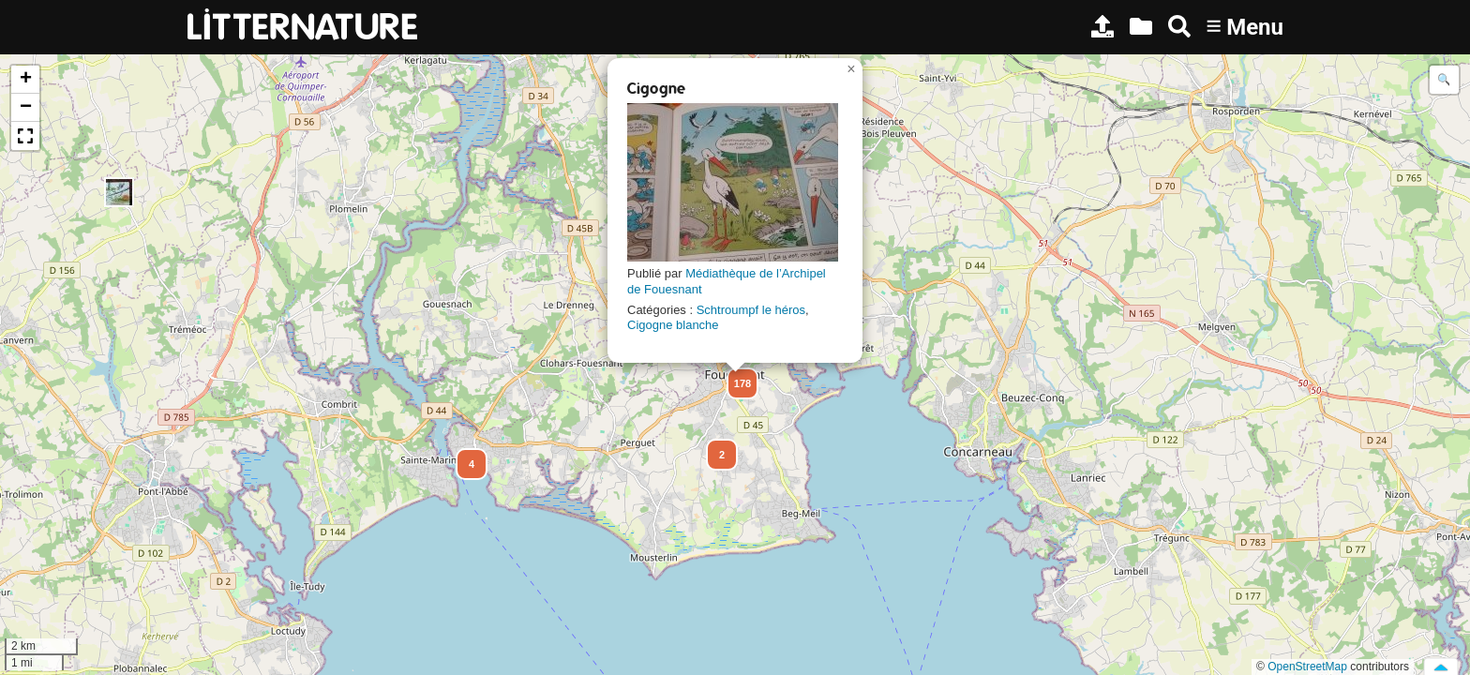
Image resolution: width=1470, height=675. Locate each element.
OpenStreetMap (1307, 666)
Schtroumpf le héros (751, 310)
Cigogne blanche (673, 325)
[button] (119, 192)
